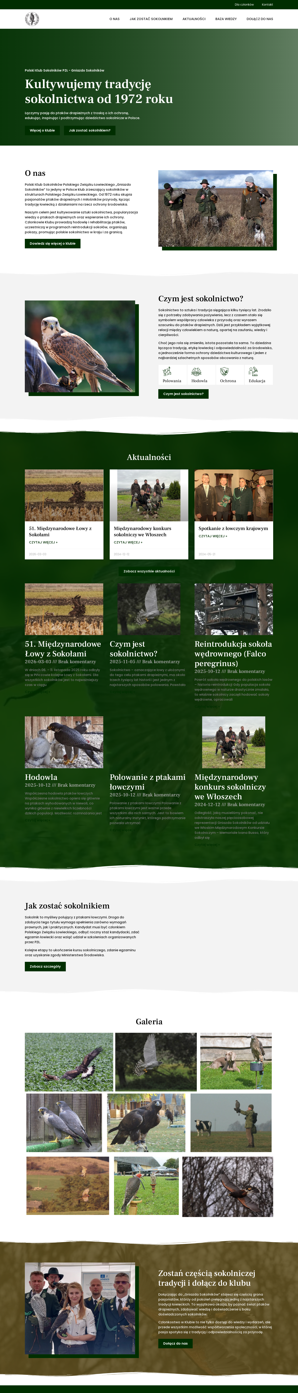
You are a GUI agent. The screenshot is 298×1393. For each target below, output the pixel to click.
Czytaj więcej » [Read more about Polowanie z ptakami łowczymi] (122, 830)
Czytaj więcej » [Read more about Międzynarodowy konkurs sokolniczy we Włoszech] (128, 542)
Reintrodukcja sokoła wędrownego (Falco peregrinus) (233, 654)
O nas (114, 19)
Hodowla (199, 381)
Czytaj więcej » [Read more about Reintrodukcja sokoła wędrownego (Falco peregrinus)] (207, 706)
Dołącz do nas (260, 19)
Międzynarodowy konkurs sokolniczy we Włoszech (142, 531)
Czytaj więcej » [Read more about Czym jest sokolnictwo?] (122, 691)
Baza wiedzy (226, 19)
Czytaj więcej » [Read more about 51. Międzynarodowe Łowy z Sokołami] (43, 542)
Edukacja (257, 381)
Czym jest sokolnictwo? (134, 649)
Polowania (172, 381)
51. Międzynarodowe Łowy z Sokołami (60, 531)
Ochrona (228, 381)
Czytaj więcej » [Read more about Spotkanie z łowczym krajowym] (213, 536)
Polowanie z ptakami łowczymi (148, 782)
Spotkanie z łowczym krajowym (233, 528)
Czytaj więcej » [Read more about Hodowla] (37, 820)
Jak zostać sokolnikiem (151, 19)
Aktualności (194, 19)
